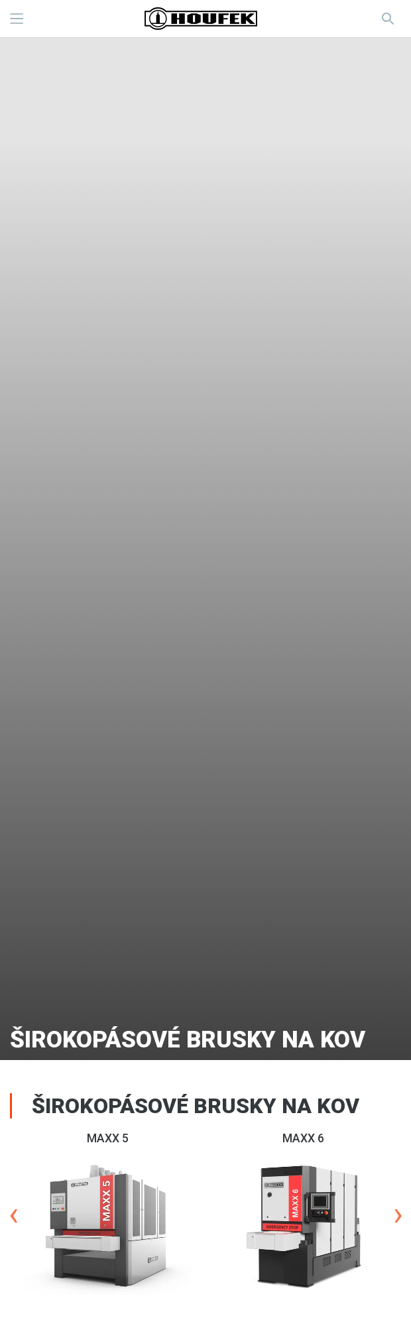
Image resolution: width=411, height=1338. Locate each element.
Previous (13, 1214)
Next (397, 1214)
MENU (16, 18)
